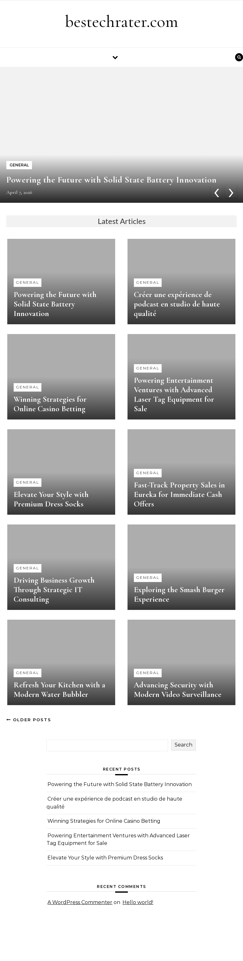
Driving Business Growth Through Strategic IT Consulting (54, 589)
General (27, 282)
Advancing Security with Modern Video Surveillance (177, 689)
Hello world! (137, 902)
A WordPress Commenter (79, 902)
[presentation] (216, 191)
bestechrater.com (121, 21)
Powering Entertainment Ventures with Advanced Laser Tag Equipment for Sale (174, 394)
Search (183, 745)
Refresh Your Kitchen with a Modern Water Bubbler (59, 689)
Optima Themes (67, 949)
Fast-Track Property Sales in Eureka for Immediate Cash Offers (179, 494)
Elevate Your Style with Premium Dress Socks (51, 499)
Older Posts (28, 719)
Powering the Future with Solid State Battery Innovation (111, 179)
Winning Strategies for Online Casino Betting (50, 403)
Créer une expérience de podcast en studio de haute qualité (177, 304)
